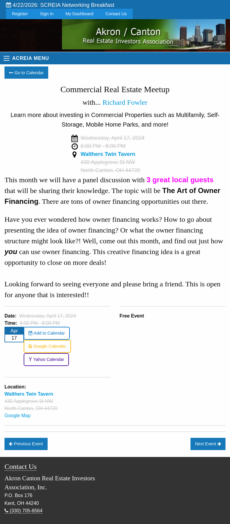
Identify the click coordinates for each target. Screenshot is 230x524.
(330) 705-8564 (23, 510)
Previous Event (26, 443)
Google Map (17, 415)
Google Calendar (47, 346)
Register (20, 13)
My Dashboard (79, 13)
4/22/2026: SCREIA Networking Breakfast (60, 5)
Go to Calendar (26, 72)
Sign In (47, 13)
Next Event (208, 443)
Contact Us (116, 13)
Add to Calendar (46, 333)
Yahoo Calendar (46, 359)
